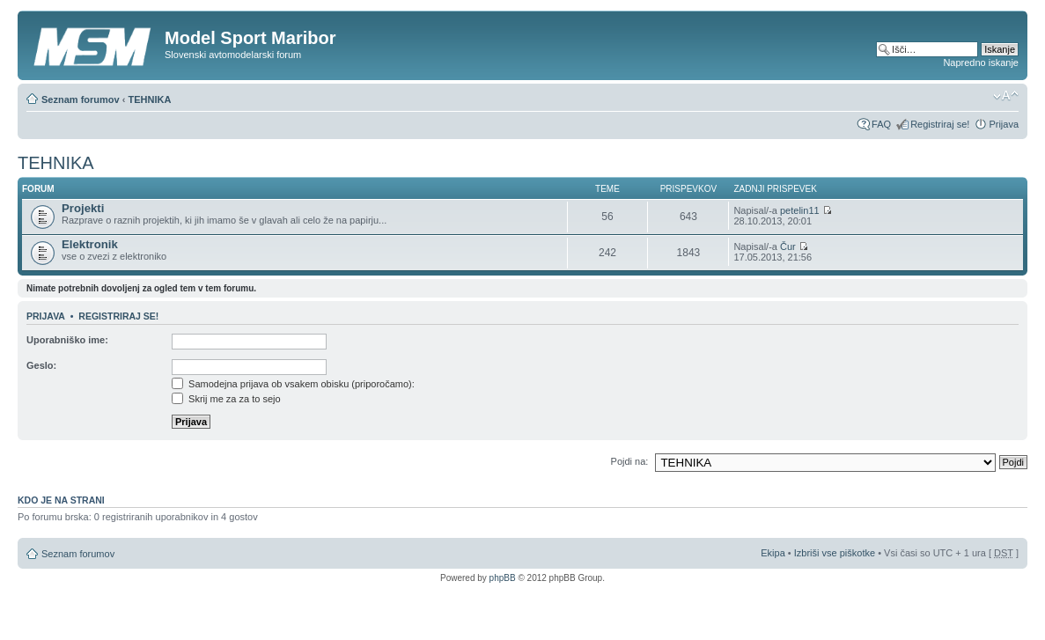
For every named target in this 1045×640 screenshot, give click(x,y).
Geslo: (41, 365)
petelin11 (800, 210)
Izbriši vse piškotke (836, 553)
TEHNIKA (149, 99)
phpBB (502, 578)
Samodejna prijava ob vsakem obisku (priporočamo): (293, 384)
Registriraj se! (939, 124)
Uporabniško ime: (67, 340)
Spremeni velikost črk (1006, 96)
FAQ (881, 124)
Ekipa (773, 553)
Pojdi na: (630, 461)
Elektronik (90, 244)
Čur (788, 246)
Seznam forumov (80, 99)
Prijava (1004, 124)
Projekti (83, 208)
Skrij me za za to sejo (226, 399)
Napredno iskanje (981, 62)
